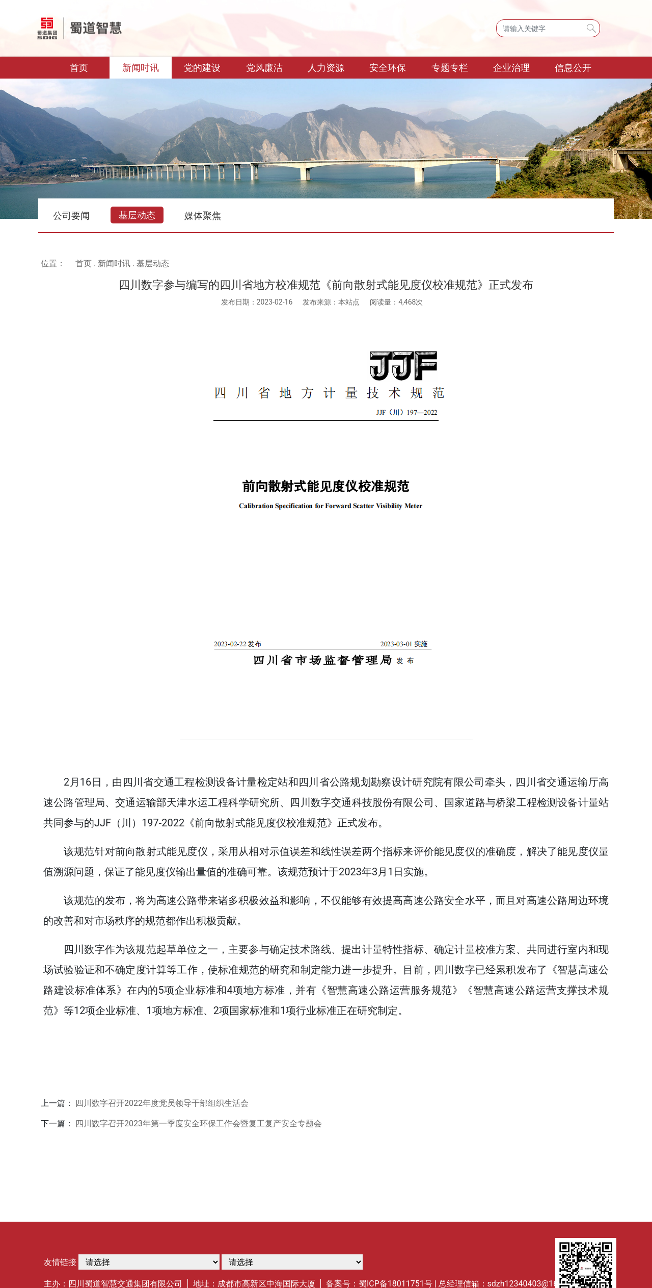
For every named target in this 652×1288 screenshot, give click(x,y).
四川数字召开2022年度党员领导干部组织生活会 (162, 1103)
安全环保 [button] (387, 67)
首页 (90, 66)
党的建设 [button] (202, 67)
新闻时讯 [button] (140, 67)
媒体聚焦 (202, 215)
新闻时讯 (114, 263)
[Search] (548, 28)
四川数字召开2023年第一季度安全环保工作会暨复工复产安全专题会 (198, 1123)
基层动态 (137, 215)
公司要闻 (71, 215)
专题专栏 (449, 67)
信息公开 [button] (573, 67)
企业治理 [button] (511, 67)
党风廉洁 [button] (264, 67)
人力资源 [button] (326, 67)
